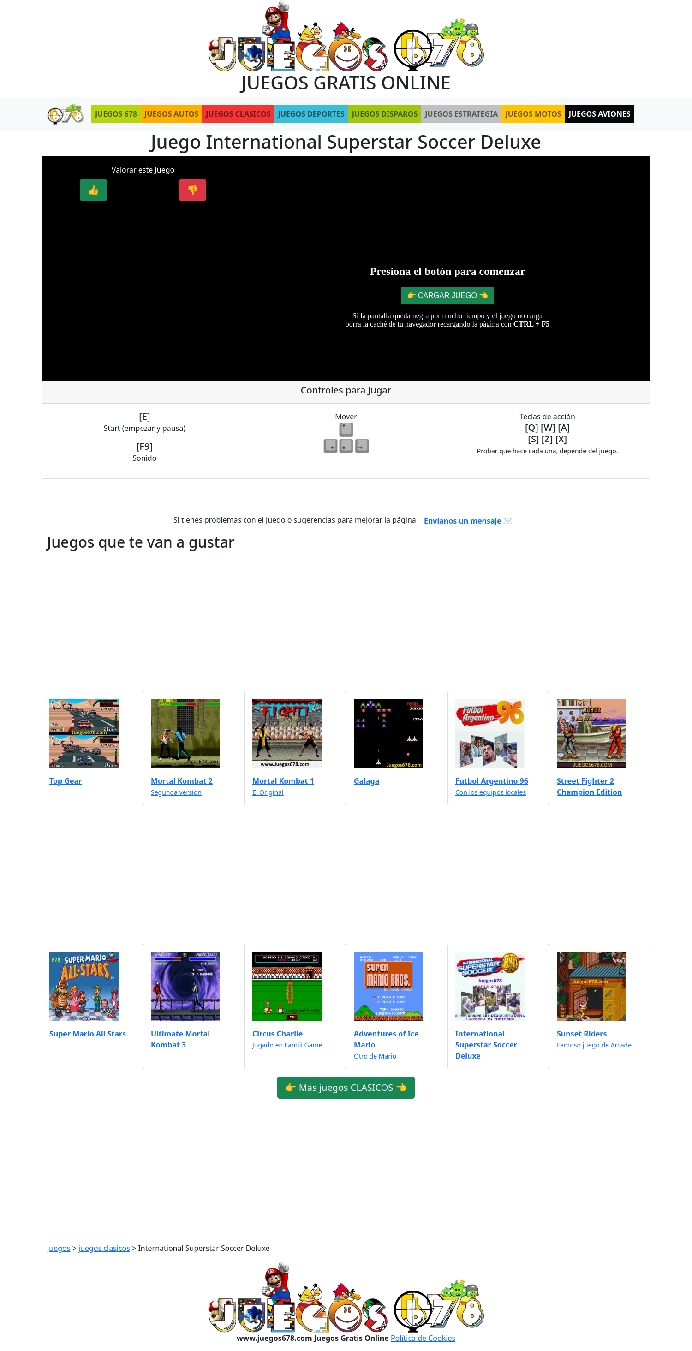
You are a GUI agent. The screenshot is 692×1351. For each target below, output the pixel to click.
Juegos (58, 1248)
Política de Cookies (423, 1338)
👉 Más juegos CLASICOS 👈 (346, 1087)
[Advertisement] (143, 273)
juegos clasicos (104, 1248)
